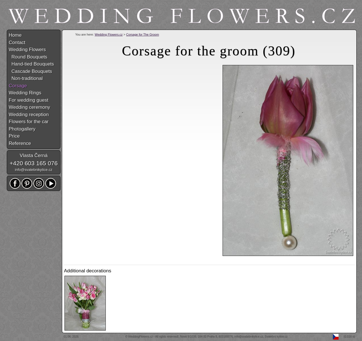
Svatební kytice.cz (276, 336)
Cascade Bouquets (30, 71)
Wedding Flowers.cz (109, 34)
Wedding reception (29, 114)
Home (15, 35)
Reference (20, 143)
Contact (17, 42)
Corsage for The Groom (142, 34)
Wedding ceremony (29, 107)
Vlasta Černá (34, 155)
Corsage (18, 85)
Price (14, 136)
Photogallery (22, 129)
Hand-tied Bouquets (31, 64)
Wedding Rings (25, 92)
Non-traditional (26, 78)
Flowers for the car (29, 121)
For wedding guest (28, 100)
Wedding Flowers (27, 49)
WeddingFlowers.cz (140, 336)
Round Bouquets (28, 57)
